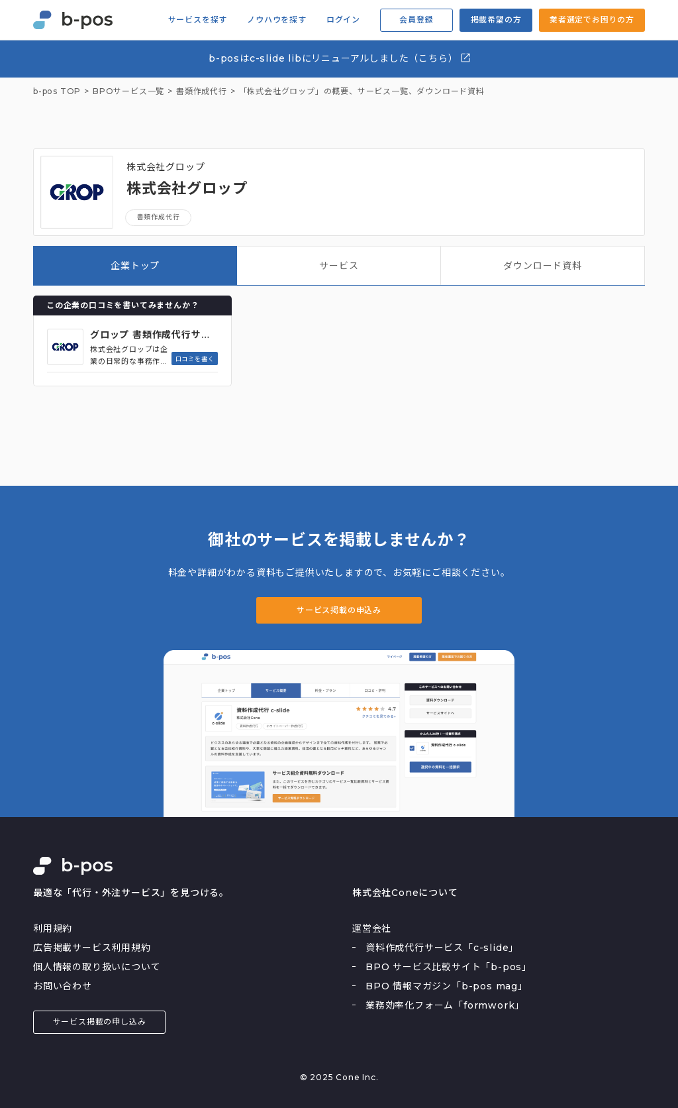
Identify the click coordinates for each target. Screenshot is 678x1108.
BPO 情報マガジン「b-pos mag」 (446, 986)
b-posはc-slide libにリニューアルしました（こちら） (340, 58)
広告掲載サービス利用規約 (92, 948)
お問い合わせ (62, 986)
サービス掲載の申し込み (99, 1021)
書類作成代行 (158, 217)
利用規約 (52, 928)
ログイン (343, 20)
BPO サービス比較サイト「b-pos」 (448, 967)
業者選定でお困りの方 (592, 20)
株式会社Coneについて (405, 893)
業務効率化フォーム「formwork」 (444, 1005)
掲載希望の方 (496, 20)
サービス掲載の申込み (339, 610)
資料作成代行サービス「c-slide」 (441, 948)
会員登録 (416, 20)
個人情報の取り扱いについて (96, 967)
